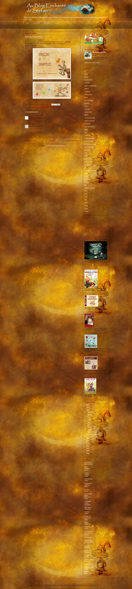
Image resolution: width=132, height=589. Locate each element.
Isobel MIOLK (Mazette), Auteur (88, 485)
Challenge (46, 107)
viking (86, 205)
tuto (86, 199)
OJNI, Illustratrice (88, 523)
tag (85, 185)
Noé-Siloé (87, 150)
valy (30, 124)
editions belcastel (89, 121)
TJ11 (86, 197)
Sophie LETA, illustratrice (88, 551)
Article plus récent (31, 141)
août (89, 417)
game (86, 129)
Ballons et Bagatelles (36, 107)
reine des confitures (90, 170)
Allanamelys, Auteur (88, 556)
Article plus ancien (72, 141)
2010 (88, 448)
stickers (87, 182)
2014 (88, 438)
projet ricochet (89, 162)
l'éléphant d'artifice (90, 138)
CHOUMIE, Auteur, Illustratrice (88, 503)
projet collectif (88, 159)
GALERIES (57, 23)
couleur (87, 106)
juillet (89, 419)
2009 (88, 450)
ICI (52, 43)
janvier (90, 429)
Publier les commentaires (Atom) (55, 145)
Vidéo (86, 202)
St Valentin (88, 179)
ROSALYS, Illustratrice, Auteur (88, 518)
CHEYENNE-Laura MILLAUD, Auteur (88, 496)
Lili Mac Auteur (89, 564)
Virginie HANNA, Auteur (87, 474)
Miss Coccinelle (89, 147)
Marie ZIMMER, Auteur (87, 468)
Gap (86, 132)
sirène (86, 176)
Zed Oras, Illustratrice (88, 547)
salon (86, 173)
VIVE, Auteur (88, 537)
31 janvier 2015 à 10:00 (35, 128)
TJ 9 (86, 191)
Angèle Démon (89, 80)
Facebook (87, 123)
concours (87, 103)
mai (89, 424)
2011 (88, 446)
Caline (41, 42)
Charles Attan (88, 94)
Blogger (99, 585)
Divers (86, 115)
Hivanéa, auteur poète (88, 572)
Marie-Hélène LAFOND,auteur (89, 542)
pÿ (85, 167)
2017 (88, 405)
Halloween (87, 135)
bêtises (87, 88)
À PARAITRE (36, 23)
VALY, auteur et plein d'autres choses (89, 533)
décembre (91, 412)
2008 (88, 453)
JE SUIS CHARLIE (93, 434)
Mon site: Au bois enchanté (88, 463)
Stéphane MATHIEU (100, 52)
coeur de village (89, 100)
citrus (86, 97)
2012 (88, 443)
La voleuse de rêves (90, 144)
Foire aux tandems (90, 126)
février (90, 427)
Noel (86, 153)
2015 (88, 410)
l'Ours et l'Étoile (89, 141)
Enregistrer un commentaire (35, 132)
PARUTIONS (47, 23)
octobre (90, 414)
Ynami (86, 211)
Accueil (27, 23)
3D (85, 71)
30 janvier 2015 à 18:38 (35, 120)
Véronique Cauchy (34, 115)
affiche (86, 77)
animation (87, 83)
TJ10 (86, 194)
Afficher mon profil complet (92, 62)
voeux (86, 208)
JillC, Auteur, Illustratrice (88, 508)
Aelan (86, 74)
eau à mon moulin (90, 118)
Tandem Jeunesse (55, 107)
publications (88, 164)
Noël (86, 156)
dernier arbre (88, 112)
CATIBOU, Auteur (87, 512)
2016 (88, 407)
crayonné (87, 109)
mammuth (87, 585)
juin (89, 422)
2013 (88, 440)
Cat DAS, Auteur (87, 490)
